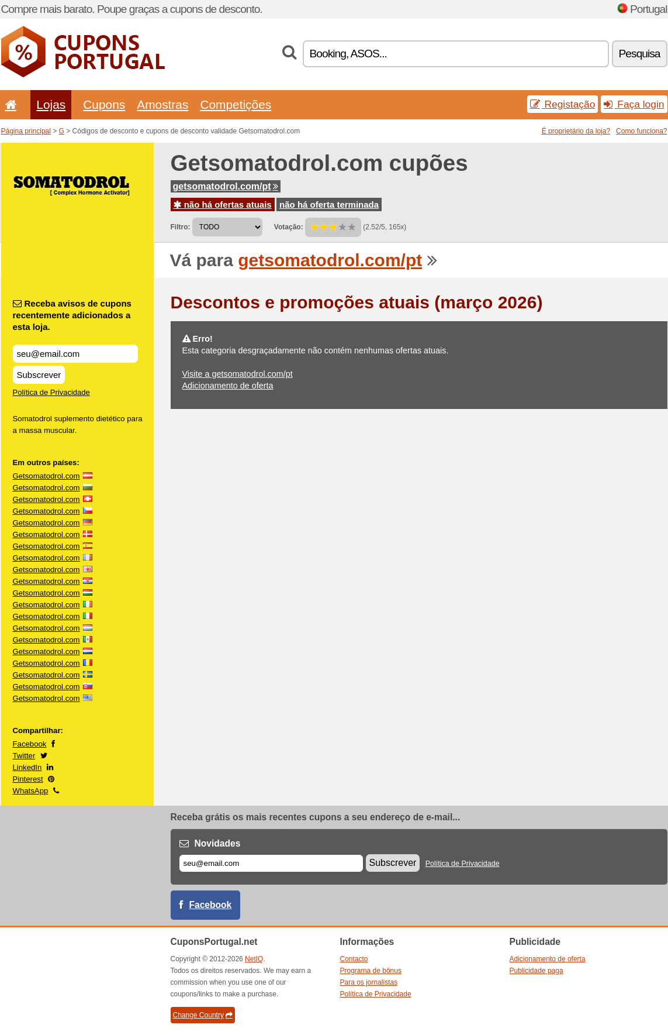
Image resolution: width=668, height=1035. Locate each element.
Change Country (203, 1015)
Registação (563, 104)
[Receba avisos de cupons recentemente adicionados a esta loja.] (75, 354)
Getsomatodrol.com (46, 476)
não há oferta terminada (329, 204)
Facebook (30, 744)
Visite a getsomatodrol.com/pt (237, 374)
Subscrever (39, 375)
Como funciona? (641, 131)
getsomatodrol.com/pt (225, 186)
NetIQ (254, 959)
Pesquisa (639, 53)
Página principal (26, 131)
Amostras (162, 104)
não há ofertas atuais (223, 204)
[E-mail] (271, 863)
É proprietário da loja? (576, 131)
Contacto (354, 959)
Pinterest (28, 779)
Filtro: (181, 227)
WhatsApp (31, 790)
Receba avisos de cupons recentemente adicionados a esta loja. (72, 315)
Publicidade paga (536, 971)
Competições (235, 104)
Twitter (24, 755)
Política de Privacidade (51, 392)
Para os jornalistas (369, 982)
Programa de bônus (371, 971)
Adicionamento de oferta (228, 385)
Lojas (50, 104)
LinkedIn (27, 767)
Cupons (104, 104)
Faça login (634, 104)
